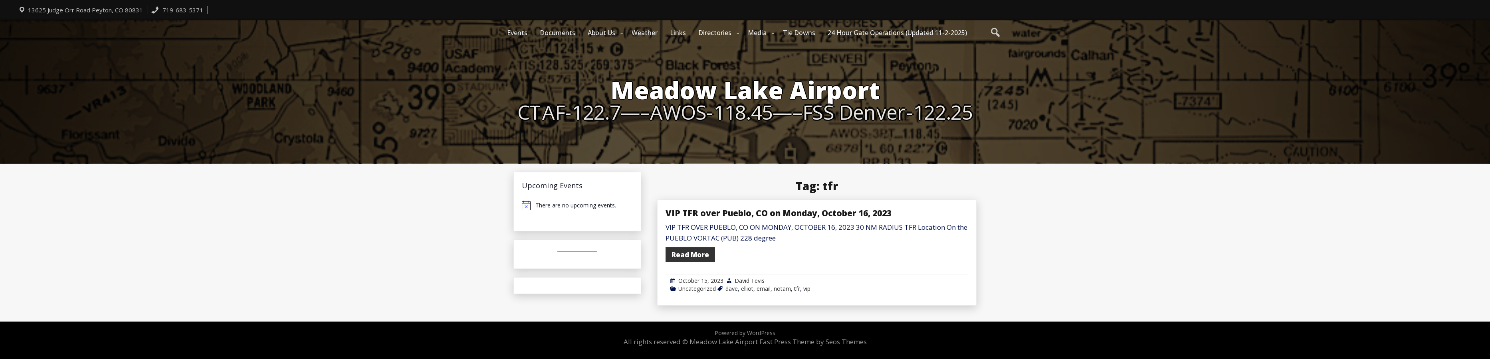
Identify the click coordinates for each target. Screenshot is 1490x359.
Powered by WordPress (745, 333)
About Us (601, 32)
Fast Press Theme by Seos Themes (813, 341)
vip (806, 288)
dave (731, 288)
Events (517, 32)
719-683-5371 (177, 10)
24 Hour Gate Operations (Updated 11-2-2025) (897, 32)
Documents (557, 32)
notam (782, 288)
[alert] (577, 205)
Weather (645, 32)
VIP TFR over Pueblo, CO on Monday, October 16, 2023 (779, 213)
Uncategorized (697, 288)
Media (757, 32)
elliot (747, 288)
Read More (690, 254)
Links (678, 32)
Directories (714, 32)
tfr (797, 288)
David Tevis (750, 280)
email (764, 288)
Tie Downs (799, 32)
